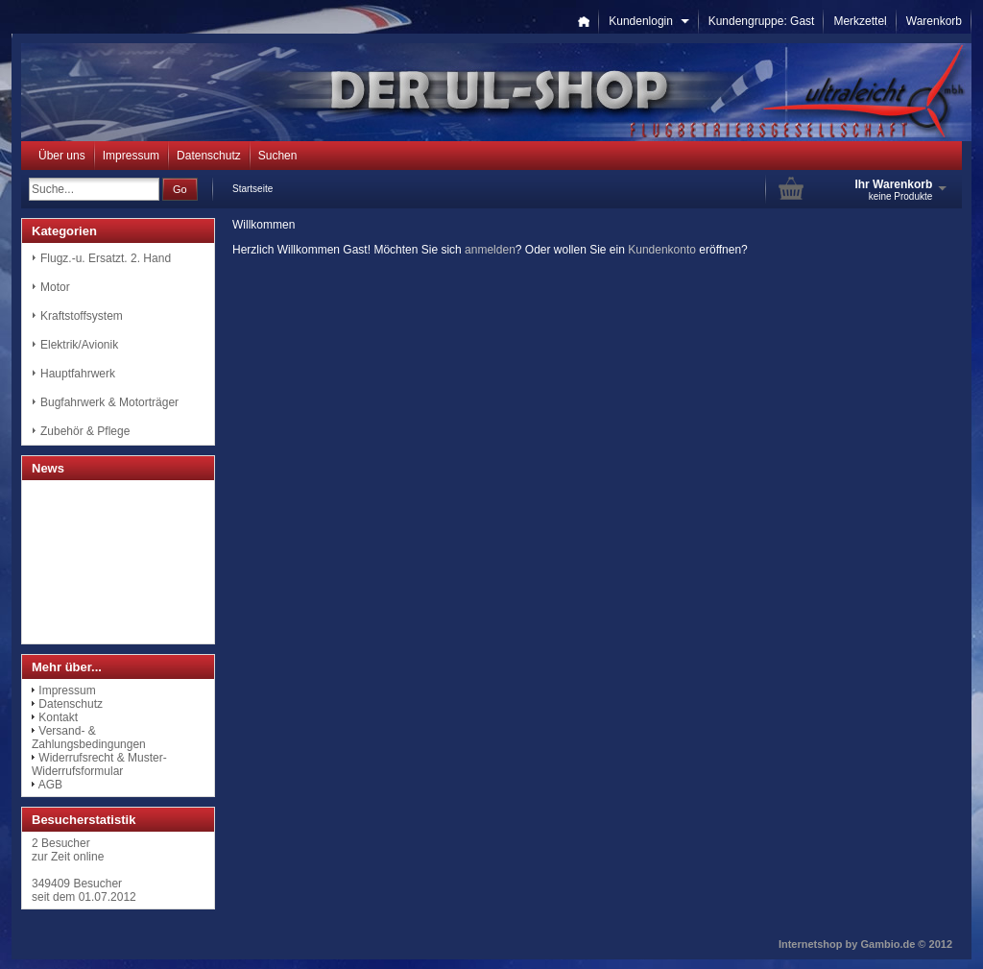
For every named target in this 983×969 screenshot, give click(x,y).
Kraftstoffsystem (81, 316)
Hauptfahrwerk (77, 373)
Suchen (278, 155)
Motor (55, 287)
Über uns (61, 155)
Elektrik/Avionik (79, 344)
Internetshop (811, 944)
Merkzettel (859, 21)
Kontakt (58, 717)
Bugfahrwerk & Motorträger (109, 402)
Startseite (252, 188)
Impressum (131, 155)
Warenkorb (934, 21)
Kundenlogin (648, 21)
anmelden (490, 249)
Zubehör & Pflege (85, 431)
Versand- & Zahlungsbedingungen (89, 737)
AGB (50, 784)
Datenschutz (209, 155)
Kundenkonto (662, 249)
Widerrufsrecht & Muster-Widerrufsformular (99, 764)
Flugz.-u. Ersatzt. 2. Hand (105, 258)
